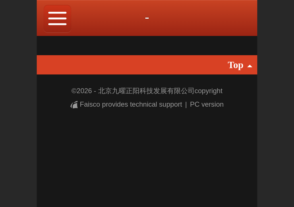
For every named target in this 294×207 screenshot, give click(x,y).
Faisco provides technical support (127, 104)
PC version (207, 104)
